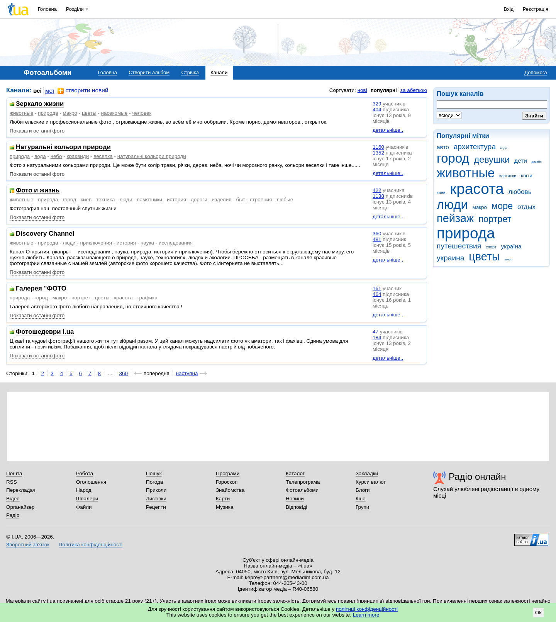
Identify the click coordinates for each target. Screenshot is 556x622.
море (502, 206)
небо (56, 156)
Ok (538, 612)
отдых (526, 207)
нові (362, 90)
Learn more (366, 615)
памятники (149, 199)
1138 (378, 196)
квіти (526, 175)
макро (480, 207)
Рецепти (156, 507)
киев (441, 192)
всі (37, 90)
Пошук (154, 473)
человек (141, 113)
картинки (507, 175)
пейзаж (455, 218)
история (176, 199)
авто (443, 147)
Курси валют (371, 482)
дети (520, 160)
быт (240, 199)
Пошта (14, 473)
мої (49, 90)
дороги (199, 199)
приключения (96, 243)
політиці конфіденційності (367, 609)
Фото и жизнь (37, 190)
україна (511, 246)
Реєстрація (535, 9)
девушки (492, 160)
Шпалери (87, 498)
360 (377, 233)
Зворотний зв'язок (27, 544)
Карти (223, 498)
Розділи (75, 9)
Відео (13, 498)
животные (466, 173)
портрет (494, 219)
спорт (491, 247)
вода (503, 148)
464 (377, 294)
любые (284, 199)
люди (452, 204)
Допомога (535, 72)
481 (377, 239)
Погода (154, 482)
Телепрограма (303, 482)
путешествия (459, 246)
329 (377, 104)
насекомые (114, 113)
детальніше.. (388, 130)
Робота (84, 473)
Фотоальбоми (302, 490)
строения (261, 199)
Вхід (509, 9)
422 (377, 190)
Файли (84, 507)
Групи (362, 507)
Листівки (156, 498)
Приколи (156, 490)
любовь (520, 191)
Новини (295, 498)
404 (377, 109)
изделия (222, 199)
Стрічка (189, 72)
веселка (103, 156)
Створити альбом (149, 72)
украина (450, 258)
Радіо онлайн (477, 476)
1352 (378, 153)
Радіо (12, 515)
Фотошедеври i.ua (45, 332)
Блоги (363, 490)
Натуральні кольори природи (63, 147)
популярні (384, 90)
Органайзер (20, 507)
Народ (84, 490)
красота (477, 188)
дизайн (537, 161)
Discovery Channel (45, 234)
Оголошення (91, 482)
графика (147, 298)
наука (147, 243)
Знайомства (230, 490)
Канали (218, 72)
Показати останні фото (37, 131)
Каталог (295, 473)
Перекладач (20, 490)
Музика (224, 507)
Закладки (367, 473)
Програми (227, 473)
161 (377, 288)
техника (105, 199)
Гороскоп (226, 482)
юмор (508, 259)
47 (375, 332)
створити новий (83, 90)
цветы (484, 256)
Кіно (361, 498)
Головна (47, 9)
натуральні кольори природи (151, 156)
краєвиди (78, 156)
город (453, 158)
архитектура (475, 147)
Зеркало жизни (40, 104)
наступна (187, 373)
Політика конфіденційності (90, 544)
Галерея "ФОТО (41, 289)
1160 (378, 147)
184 (377, 337)
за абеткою (413, 90)
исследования (176, 243)
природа (466, 233)
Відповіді (296, 507)
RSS (11, 482)
